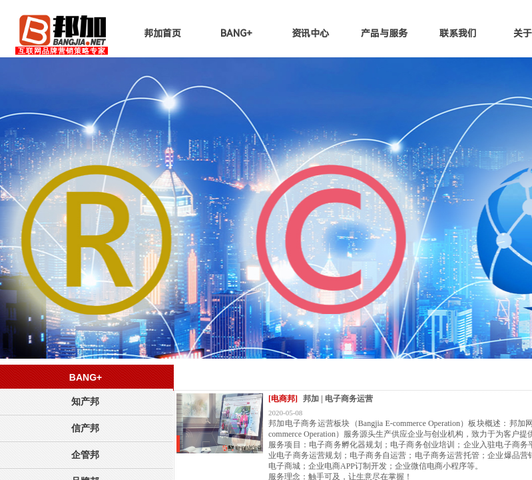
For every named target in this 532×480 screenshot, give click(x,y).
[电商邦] (283, 398)
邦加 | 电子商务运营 (338, 398)
